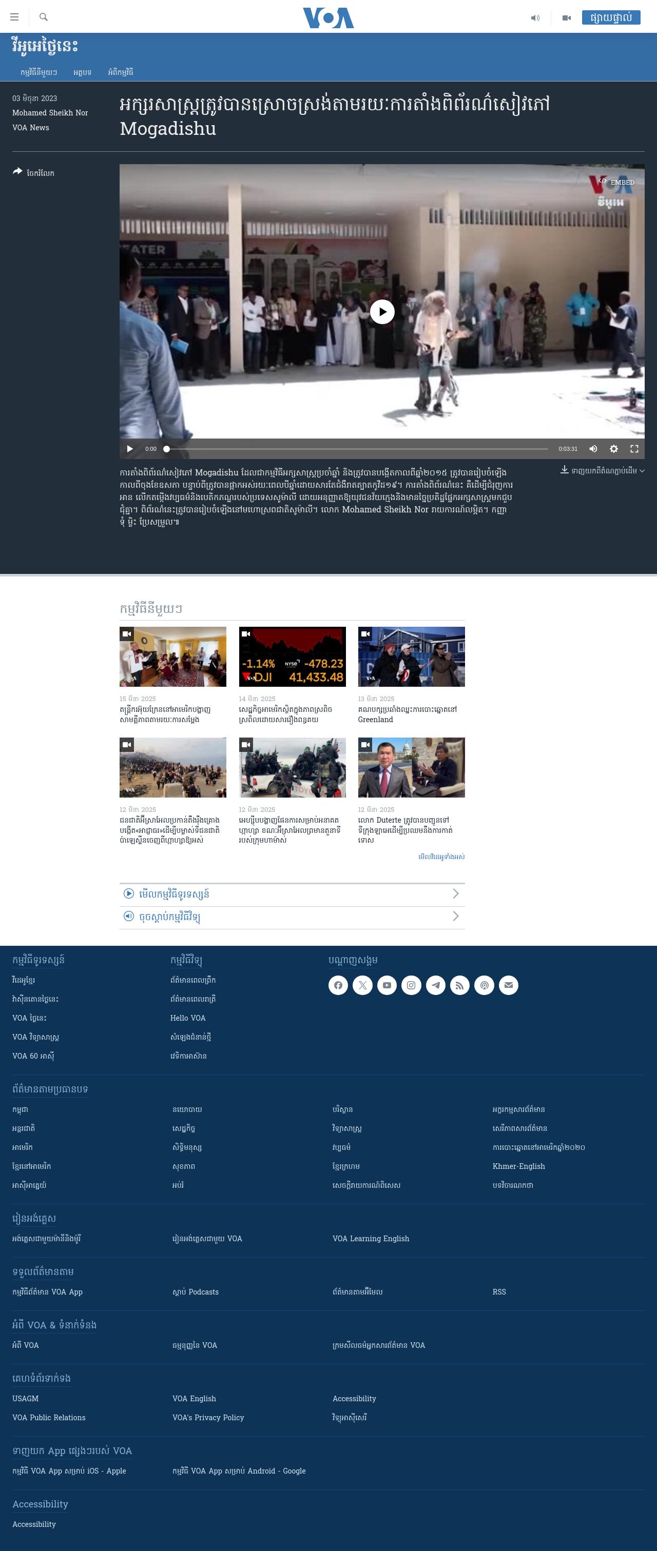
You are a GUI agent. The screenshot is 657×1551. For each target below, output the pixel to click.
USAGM (25, 1399)
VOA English (194, 1399)
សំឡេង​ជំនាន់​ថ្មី (190, 1037)
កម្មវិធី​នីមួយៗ (39, 73)
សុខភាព (183, 1167)
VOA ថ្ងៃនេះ (29, 1018)
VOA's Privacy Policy (208, 1418)
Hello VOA (188, 1018)
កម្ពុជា (20, 1110)
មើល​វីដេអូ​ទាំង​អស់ (441, 857)
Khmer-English (519, 1167)
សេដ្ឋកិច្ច (183, 1129)
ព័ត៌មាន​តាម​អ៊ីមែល (358, 1292)
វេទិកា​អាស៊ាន (188, 1056)
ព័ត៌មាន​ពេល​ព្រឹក (193, 981)
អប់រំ (178, 1186)
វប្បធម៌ (342, 1148)
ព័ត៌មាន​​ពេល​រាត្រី (193, 1000)
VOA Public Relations (49, 1418)
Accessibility (354, 1399)
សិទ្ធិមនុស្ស (187, 1148)
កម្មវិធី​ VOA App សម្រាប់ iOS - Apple (69, 1471)
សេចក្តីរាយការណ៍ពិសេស (367, 1186)
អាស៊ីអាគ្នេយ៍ (29, 1186)
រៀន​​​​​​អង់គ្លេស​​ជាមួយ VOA (207, 1239)
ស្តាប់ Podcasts (195, 1292)
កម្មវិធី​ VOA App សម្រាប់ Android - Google (239, 1471)
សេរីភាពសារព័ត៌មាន (520, 1129)
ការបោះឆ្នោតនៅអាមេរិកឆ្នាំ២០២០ (539, 1148)
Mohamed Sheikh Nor (50, 113)
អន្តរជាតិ (23, 1129)
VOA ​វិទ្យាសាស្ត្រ (35, 1037)
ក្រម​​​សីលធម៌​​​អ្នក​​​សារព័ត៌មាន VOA (379, 1346)
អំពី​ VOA (25, 1346)
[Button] (33, 174)
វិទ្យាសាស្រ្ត (347, 1129)
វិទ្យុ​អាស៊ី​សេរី (349, 1418)
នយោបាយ (187, 1110)
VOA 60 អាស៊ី (33, 1056)
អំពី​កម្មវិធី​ (120, 73)
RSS (499, 1292)
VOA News (30, 128)
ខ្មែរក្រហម (346, 1167)
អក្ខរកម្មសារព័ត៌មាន (519, 1110)
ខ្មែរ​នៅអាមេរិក (31, 1167)
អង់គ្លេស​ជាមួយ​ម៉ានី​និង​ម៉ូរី (46, 1239)
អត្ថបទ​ (82, 73)
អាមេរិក (22, 1148)
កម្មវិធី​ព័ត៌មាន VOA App (47, 1292)
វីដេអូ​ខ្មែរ (23, 981)
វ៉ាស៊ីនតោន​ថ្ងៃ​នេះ (35, 1000)
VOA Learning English (371, 1239)
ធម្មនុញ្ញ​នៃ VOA (195, 1346)
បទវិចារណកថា (513, 1186)
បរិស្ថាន (343, 1110)
